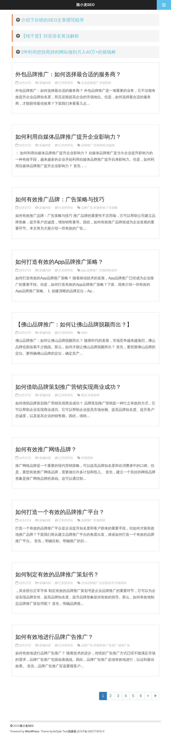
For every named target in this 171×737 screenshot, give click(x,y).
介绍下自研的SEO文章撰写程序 (52, 20)
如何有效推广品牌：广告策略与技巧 (59, 199)
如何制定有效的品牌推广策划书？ (57, 574)
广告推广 (112, 645)
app (83, 270)
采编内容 (45, 82)
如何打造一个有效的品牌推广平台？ (59, 512)
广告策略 (112, 207)
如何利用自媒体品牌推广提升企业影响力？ (68, 137)
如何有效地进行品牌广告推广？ (54, 637)
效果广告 (124, 645)
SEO (84, 332)
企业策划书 (106, 583)
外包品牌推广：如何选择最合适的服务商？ (68, 74)
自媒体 (110, 145)
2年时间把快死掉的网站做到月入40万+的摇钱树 (68, 52)
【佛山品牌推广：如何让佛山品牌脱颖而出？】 (73, 324)
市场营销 (105, 82)
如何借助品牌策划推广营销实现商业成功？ (68, 387)
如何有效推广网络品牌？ (46, 449)
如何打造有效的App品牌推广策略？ (59, 262)
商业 (84, 395)
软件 (114, 270)
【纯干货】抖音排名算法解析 (50, 36)
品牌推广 (87, 145)
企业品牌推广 (90, 82)
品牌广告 (87, 207)
